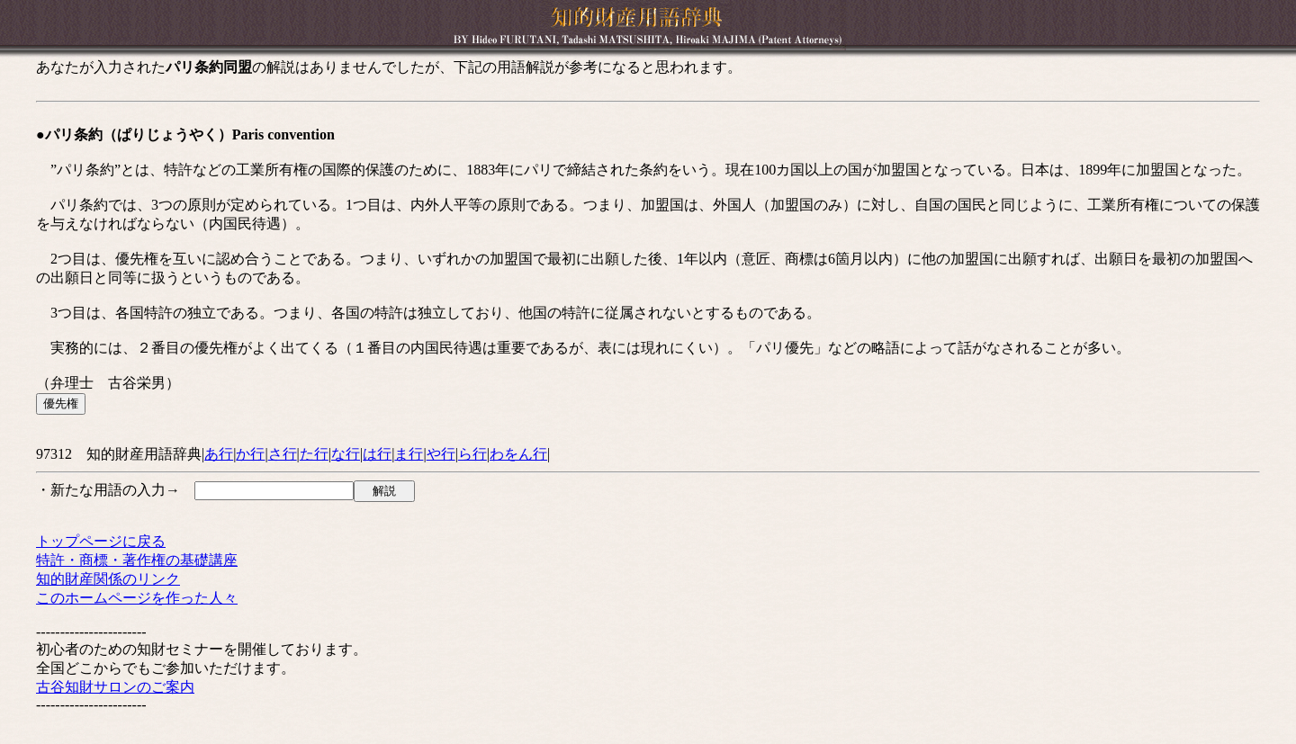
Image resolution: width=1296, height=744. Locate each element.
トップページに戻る (101, 541)
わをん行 (518, 454)
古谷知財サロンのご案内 (115, 687)
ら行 (472, 454)
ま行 (408, 454)
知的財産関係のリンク (108, 579)
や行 (441, 454)
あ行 (218, 454)
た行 (314, 454)
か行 (250, 454)
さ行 (282, 454)
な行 (345, 454)
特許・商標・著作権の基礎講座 (137, 560)
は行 (377, 454)
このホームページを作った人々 (137, 597)
